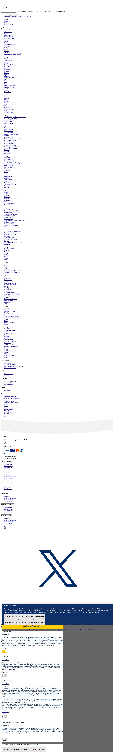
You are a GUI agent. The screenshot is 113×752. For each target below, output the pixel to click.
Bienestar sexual (8, 223)
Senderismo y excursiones (11, 316)
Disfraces (6, 150)
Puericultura (7, 244)
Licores (6, 101)
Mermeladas (7, 92)
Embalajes (7, 178)
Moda (5, 47)
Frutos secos (7, 69)
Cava (5, 104)
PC (5, 347)
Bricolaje (6, 288)
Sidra (5, 110)
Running (6, 313)
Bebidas (6, 33)
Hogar (6, 49)
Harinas (6, 71)
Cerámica (7, 255)
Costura (6, 250)
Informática (7, 343)
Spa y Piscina (8, 295)
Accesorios (7, 336)
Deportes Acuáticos (9, 311)
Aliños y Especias (9, 60)
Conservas (7, 62)
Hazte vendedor (8, 24)
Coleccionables (8, 131)
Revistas (6, 168)
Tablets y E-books (9, 351)
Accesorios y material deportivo (13, 317)
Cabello (6, 195)
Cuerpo (6, 193)
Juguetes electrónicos (10, 140)
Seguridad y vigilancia (10, 300)
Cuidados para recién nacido (12, 231)
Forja (5, 256)
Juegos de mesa (8, 137)
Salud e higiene (8, 219)
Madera (6, 252)
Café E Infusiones (9, 112)
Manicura (7, 205)
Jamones (6, 74)
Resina (6, 259)
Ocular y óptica (8, 209)
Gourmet (6, 73)
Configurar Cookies (26, 617)
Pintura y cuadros (9, 123)
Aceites (6, 58)
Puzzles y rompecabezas (11, 134)
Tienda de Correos (9, 40)
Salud (5, 43)
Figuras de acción (9, 129)
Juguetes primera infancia (11, 146)
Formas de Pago (8, 466)
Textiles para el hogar (10, 283)
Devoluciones (8, 467)
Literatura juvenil (9, 161)
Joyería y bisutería (9, 248)
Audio (6, 332)
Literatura (7, 157)
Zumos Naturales (9, 109)
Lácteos (6, 76)
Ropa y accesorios (9, 233)
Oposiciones (7, 170)
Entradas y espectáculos (11, 118)
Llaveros (6, 151)
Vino (5, 96)
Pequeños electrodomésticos (12, 294)
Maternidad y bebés (9, 44)
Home (6, 19)
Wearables (7, 354)
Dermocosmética (9, 217)
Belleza (6, 41)
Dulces (6, 63)
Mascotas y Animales (10, 284)
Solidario (6, 187)
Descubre (6, 21)
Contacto (6, 375)
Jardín (6, 286)
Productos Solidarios (10, 368)
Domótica (7, 302)
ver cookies (5, 634)
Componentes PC (9, 339)
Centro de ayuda (8, 374)
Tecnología (7, 52)
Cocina (6, 281)
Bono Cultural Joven (10, 412)
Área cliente (7, 390)
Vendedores (7, 22)
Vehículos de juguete (10, 145)
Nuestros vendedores (10, 364)
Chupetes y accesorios (10, 239)
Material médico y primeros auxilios (14, 220)
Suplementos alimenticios (11, 225)
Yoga (5, 314)
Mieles (6, 84)
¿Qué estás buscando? (23, 11)
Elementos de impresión (11, 346)
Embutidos (7, 66)
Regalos (6, 186)
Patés (5, 82)
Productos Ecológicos (10, 65)
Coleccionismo (8, 179)
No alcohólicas (8, 103)
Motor (6, 324)
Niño (5, 267)
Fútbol (6, 321)
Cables (6, 338)
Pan (5, 79)
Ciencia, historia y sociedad (12, 164)
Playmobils (7, 153)
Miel (5, 407)
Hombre (6, 266)
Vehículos (7, 291)
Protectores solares (9, 215)
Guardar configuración (11, 749)
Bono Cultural (8, 363)
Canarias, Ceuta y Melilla (23, 16)
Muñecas (6, 127)
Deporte (6, 51)
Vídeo (6, 352)
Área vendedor (8, 384)
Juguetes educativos (9, 143)
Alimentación (8, 32)
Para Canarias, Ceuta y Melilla (12, 54)
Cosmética (7, 197)
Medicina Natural (9, 222)
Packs (5, 201)
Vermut (6, 99)
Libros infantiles (8, 159)
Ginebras (6, 106)
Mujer (6, 264)
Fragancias (7, 200)
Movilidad (7, 328)
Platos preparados (9, 87)
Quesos (6, 88)
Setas (5, 90)
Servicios (6, 181)
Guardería (7, 236)
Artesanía (7, 46)
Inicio (5, 417)
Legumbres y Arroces (10, 77)
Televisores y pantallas (10, 330)
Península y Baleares (10, 16)
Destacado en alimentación (11, 402)
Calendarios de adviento (11, 148)
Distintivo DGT (8, 409)
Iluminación (7, 289)
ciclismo (6, 308)
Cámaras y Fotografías (10, 341)
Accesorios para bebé (10, 234)
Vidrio (6, 258)
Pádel (5, 310)
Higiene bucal (8, 212)
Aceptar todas (39, 617)
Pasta (5, 81)
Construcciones (8, 132)
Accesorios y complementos (12, 272)
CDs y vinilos (8, 121)
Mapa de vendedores (10, 381)
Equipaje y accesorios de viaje (12, 270)
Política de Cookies (92, 612)
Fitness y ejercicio (9, 322)
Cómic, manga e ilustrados (11, 162)
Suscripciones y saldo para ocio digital (15, 117)
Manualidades (8, 142)
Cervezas (6, 98)
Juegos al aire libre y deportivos (13, 139)
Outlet (6, 269)
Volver (6, 57)
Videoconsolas (8, 333)
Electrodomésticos (9, 292)
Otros (5, 303)
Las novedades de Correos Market (13, 366)
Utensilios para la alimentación (13, 242)
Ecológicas (7, 107)
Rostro (6, 192)
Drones (6, 357)
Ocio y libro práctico (10, 167)
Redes (6, 349)
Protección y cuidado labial (12, 211)
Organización (8, 280)
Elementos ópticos (9, 355)
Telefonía (6, 335)
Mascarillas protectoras (10, 214)
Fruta (5, 68)
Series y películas (9, 120)
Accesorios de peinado (10, 198)
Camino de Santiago (10, 184)
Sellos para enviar (9, 176)
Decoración (7, 276)
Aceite (6, 406)
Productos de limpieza (10, 299)
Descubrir (7, 475)
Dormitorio (7, 278)
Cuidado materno (9, 237)
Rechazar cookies (11, 617)
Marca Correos (8, 183)
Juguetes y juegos (9, 36)
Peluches (6, 135)
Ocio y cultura (8, 35)
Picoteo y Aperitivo (9, 85)
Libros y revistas (9, 38)
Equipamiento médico (10, 227)
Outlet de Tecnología (10, 344)
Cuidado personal (9, 203)
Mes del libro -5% (9, 414)
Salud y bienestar (9, 165)
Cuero (6, 253)
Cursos (6, 172)
